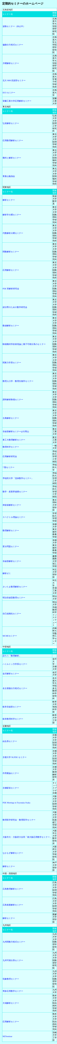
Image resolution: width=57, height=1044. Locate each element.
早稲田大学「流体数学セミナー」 (18, 478)
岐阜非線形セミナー (12, 707)
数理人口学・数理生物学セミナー (18, 381)
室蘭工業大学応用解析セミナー (17, 101)
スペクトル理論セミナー (14, 517)
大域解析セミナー (11, 1003)
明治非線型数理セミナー (14, 598)
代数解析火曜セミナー (13, 233)
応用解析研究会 (10, 456)
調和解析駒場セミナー (13, 399)
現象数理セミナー (11, 979)
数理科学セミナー (11, 447)
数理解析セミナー (11, 530)
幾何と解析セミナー (12, 158)
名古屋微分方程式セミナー (15, 688)
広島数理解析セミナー (13, 889)
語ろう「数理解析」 (12, 656)
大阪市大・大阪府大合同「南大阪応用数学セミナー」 (27, 837)
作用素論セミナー (11, 773)
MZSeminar (7, 1036)
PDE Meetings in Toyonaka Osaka (16, 803)
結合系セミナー (10, 741)
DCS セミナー (9, 93)
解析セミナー (9, 200)
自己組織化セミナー (12, 614)
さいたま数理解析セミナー (15, 587)
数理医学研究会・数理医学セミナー (19, 820)
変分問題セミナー (11, 546)
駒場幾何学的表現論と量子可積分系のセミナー (24, 344)
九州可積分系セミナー (13, 960)
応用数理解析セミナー (13, 140)
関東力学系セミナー (12, 363)
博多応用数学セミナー (13, 991)
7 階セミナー (8, 467)
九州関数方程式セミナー (14, 942)
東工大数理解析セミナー (14, 440)
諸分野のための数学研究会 (15, 307)
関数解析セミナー (11, 252)
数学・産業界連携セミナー (15, 492)
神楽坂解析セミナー (12, 505)
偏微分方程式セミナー (13, 45)
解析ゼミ (7, 573)
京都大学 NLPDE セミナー (15, 757)
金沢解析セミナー (11, 674)
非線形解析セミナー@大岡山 (16, 431)
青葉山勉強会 (9, 176)
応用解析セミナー (11, 270)
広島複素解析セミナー (13, 905)
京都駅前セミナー (11, 788)
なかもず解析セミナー (13, 853)
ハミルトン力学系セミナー (15, 664)
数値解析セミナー (11, 326)
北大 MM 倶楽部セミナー (14, 80)
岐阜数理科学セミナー (13, 719)
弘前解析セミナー (11, 123)
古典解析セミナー (11, 418)
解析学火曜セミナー (12, 215)
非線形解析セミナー (12, 561)
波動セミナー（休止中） (14, 26)
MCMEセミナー (10, 636)
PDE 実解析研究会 (11, 289)
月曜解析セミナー (11, 63)
